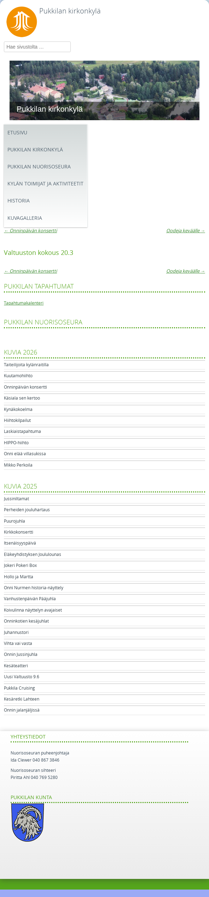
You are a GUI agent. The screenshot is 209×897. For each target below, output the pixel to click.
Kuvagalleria (24, 218)
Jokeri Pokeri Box (20, 565)
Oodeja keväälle (185, 230)
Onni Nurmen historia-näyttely (33, 587)
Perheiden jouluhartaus (27, 509)
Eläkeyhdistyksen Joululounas (32, 554)
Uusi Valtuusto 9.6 (21, 676)
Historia (18, 201)
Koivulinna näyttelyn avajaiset (33, 610)
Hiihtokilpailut (17, 420)
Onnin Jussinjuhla (20, 654)
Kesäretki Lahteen (21, 699)
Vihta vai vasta (18, 643)
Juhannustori (16, 632)
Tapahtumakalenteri (23, 303)
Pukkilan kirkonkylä (70, 11)
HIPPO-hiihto (16, 442)
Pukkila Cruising (19, 688)
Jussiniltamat (16, 498)
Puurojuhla (14, 521)
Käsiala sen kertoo (22, 398)
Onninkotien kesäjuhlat (26, 621)
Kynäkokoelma (18, 409)
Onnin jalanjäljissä (22, 710)
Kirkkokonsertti (18, 532)
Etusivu (17, 133)
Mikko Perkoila (18, 465)
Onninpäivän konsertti (30, 230)
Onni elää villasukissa (25, 453)
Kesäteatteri (16, 665)
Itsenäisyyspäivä (20, 543)
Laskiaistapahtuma (22, 431)
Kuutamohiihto (18, 375)
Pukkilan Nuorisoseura (39, 167)
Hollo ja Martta (18, 576)
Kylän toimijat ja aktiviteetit (45, 184)
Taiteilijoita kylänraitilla (26, 364)
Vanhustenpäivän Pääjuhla (30, 598)
